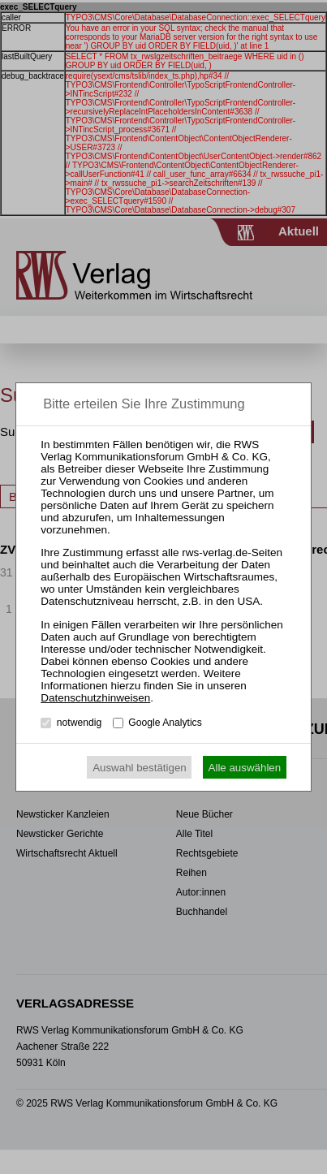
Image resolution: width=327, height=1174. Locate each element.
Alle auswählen (245, 768)
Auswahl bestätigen (140, 768)
